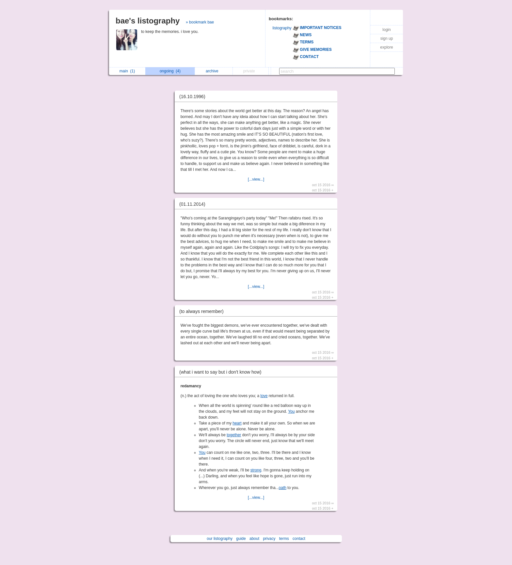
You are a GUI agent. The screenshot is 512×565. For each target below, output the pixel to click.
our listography (219, 538)
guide (241, 538)
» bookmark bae (200, 22)
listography (282, 28)
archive (214, 71)
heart (236, 423)
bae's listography (148, 20)
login (386, 29)
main (127, 71)
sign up (386, 38)
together (234, 435)
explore (386, 47)
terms (284, 538)
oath (282, 487)
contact (299, 538)
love (263, 396)
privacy (269, 538)
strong (255, 470)
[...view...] (256, 179)
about (254, 538)
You (291, 411)
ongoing (170, 71)
